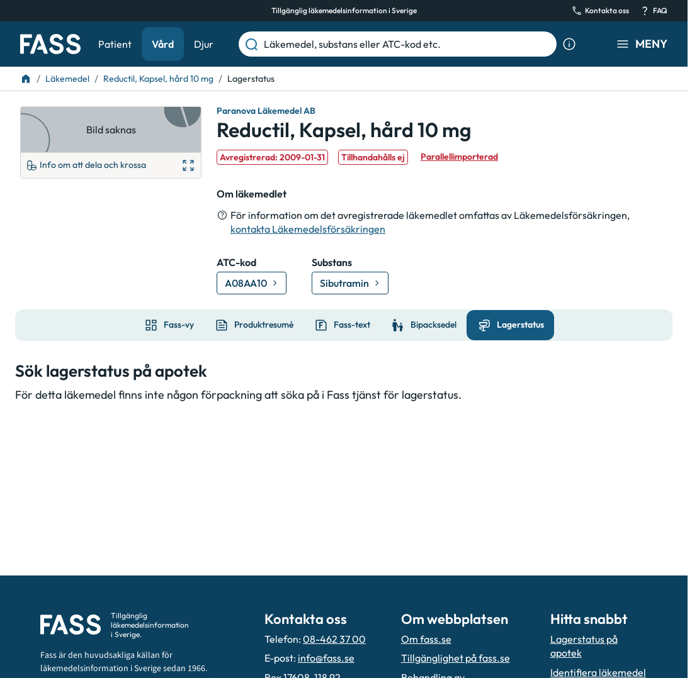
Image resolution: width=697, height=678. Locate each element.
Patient (115, 44)
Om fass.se (426, 639)
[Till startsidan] (25, 78)
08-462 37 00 (334, 639)
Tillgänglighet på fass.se (455, 658)
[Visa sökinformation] (569, 44)
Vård (163, 44)
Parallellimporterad (459, 156)
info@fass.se (326, 658)
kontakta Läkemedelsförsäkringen (307, 229)
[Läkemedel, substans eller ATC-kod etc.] (408, 44)
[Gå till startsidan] (50, 44)
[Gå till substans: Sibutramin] (350, 283)
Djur (203, 44)
